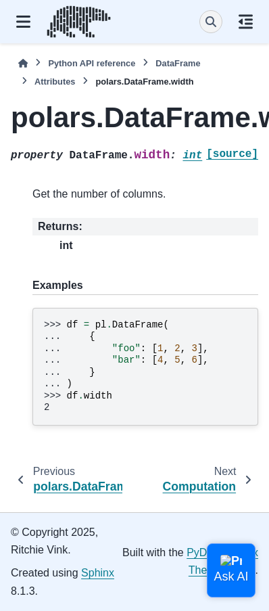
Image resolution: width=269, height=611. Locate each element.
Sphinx (97, 573)
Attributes (54, 81)
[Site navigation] (23, 21)
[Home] (23, 63)
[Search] (210, 21)
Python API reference (91, 63)
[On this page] (245, 21)
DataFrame (177, 63)
